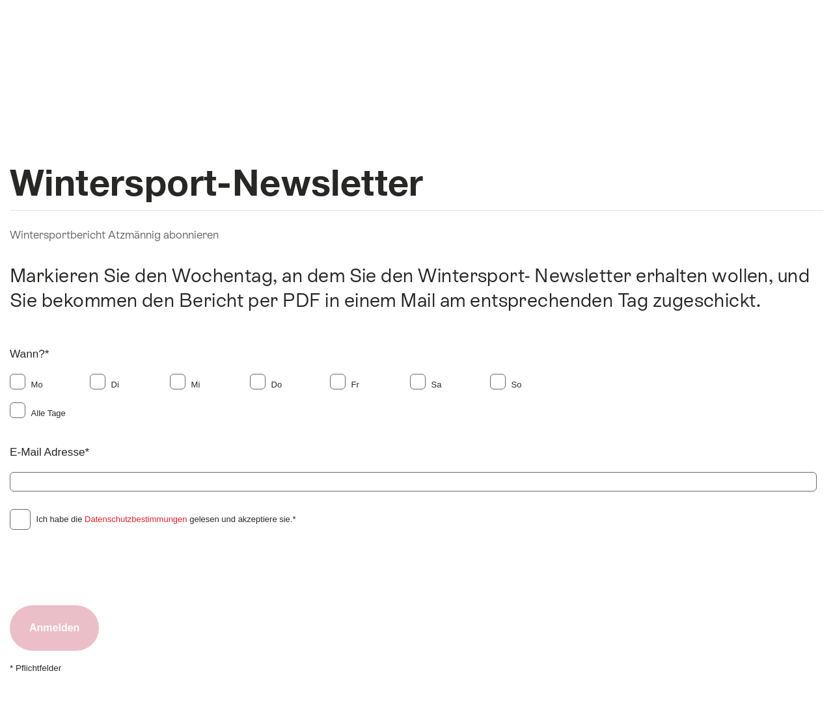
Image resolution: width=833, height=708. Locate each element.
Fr (355, 384)
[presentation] (109, 567)
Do (276, 384)
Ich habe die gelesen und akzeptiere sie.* (166, 519)
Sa (436, 384)
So (517, 384)
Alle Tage (48, 413)
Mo (37, 384)
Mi (195, 384)
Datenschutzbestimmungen (136, 519)
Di (115, 384)
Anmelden (54, 627)
